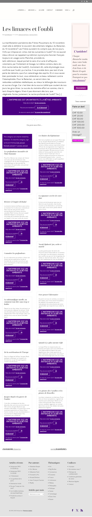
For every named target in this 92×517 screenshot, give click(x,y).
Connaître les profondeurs (14, 253)
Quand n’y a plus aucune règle (51, 343)
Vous (66, 10)
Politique (52, 488)
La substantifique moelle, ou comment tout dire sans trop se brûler (16, 301)
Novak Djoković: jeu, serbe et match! (50, 245)
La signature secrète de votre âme (50, 197)
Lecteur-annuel (22, 146)
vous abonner (79, 80)
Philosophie (52, 486)
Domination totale (15, 483)
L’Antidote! (80, 51)
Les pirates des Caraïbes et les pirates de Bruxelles (51, 392)
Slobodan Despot (35, 466)
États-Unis (52, 496)
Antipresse (8, 35)
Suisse (51, 491)
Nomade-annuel (9, 146)
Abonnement (81, 88)
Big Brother (52, 469)
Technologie (53, 494)
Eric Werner (33, 469)
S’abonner (58, 10)
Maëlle (32, 483)
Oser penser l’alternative (48, 295)
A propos (21, 10)
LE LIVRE (41, 10)
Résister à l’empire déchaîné (15, 202)
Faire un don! (78, 106)
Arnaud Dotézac (24, 35)
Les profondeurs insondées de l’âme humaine (16, 152)
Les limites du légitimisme (49, 136)
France (51, 477)
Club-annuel (20, 143)
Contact (50, 10)
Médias (51, 483)
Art (50, 466)
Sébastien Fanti (34, 472)
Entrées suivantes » (59, 449)
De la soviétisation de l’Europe (16, 352)
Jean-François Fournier (37, 480)
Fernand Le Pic (34, 475)
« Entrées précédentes (11, 449)
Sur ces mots (33, 35)
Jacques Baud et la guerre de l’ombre (15, 398)
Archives (31, 10)
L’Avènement (14, 476)
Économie (52, 475)
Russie (51, 499)
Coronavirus (53, 472)
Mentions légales (74, 481)
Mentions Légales (27, 510)
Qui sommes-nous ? (74, 469)
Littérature (52, 480)
